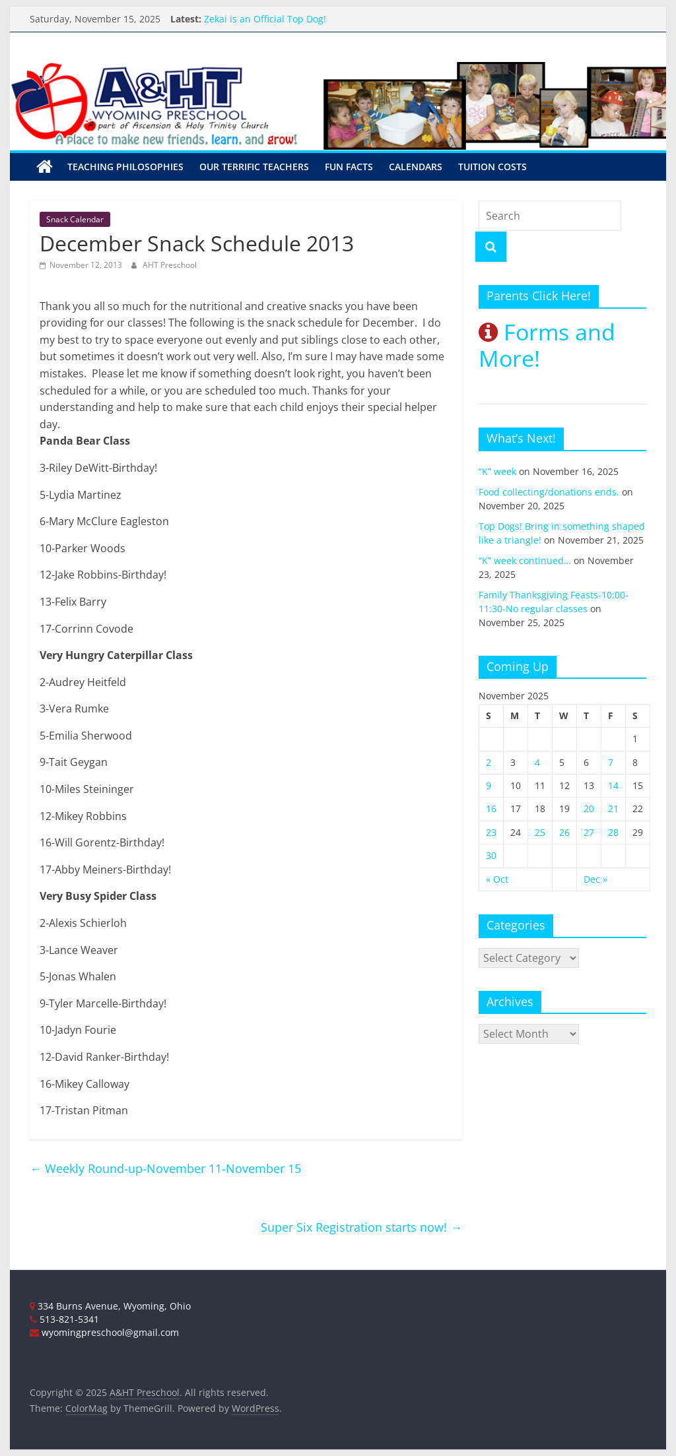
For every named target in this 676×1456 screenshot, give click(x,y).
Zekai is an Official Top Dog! (265, 19)
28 (613, 832)
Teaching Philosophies (125, 166)
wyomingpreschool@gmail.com (104, 1332)
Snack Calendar (75, 219)
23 (491, 832)
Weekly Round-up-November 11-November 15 (165, 1168)
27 (589, 832)
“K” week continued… (525, 560)
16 (491, 808)
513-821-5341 (64, 1319)
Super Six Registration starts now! (361, 1227)
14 (613, 785)
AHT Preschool (170, 264)
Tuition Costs (492, 166)
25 (540, 832)
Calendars (415, 166)
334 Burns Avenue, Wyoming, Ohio (110, 1306)
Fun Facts (349, 166)
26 (564, 832)
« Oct (497, 879)
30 (491, 855)
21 (613, 808)
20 (589, 808)
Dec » (595, 879)
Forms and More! (547, 345)
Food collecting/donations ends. (549, 492)
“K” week (497, 471)
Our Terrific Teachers (254, 166)
